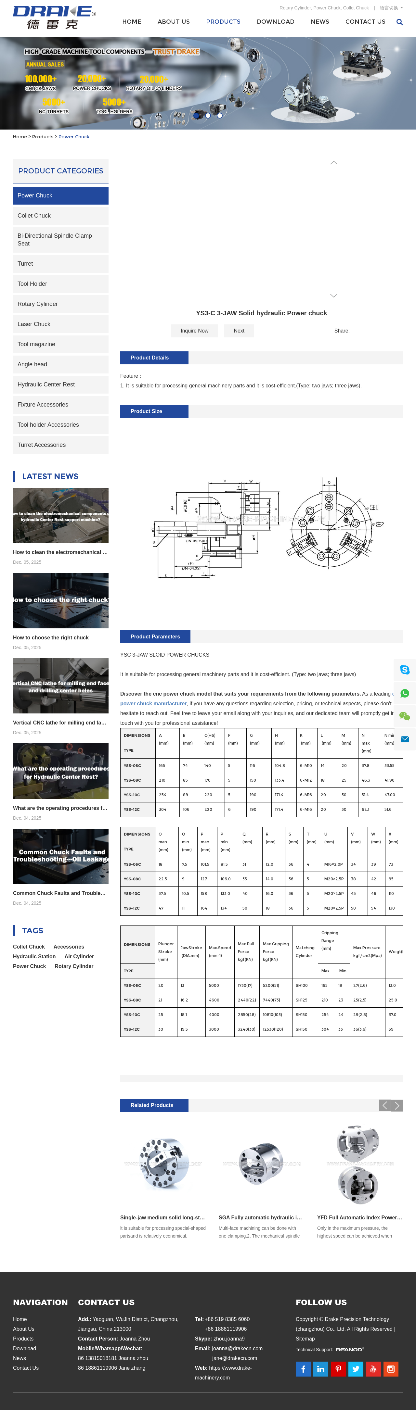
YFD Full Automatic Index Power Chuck (360, 1217)
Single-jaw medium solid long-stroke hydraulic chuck (163, 1217)
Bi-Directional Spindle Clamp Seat (55, 240)
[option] (208, 83)
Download (275, 21)
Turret (25, 263)
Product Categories (60, 171)
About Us (174, 21)
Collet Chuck (356, 7)
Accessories (69, 947)
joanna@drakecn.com (237, 1348)
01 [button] (196, 116)
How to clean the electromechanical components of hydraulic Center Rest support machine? (61, 552)
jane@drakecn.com (234, 1358)
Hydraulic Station (34, 956)
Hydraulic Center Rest (46, 384)
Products (223, 21)
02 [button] (208, 116)
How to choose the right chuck (51, 637)
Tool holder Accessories (48, 425)
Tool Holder (32, 284)
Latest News (50, 476)
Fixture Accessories (43, 404)
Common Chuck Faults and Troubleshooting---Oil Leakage (61, 893)
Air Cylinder (79, 956)
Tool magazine (36, 344)
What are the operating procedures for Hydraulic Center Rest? (61, 808)
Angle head (32, 364)
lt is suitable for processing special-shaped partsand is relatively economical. (163, 1232)
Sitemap (305, 1338)
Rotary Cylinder (295, 7)
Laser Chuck (34, 324)
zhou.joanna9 (229, 1338)
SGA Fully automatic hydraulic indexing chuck (262, 1217)
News (320, 21)
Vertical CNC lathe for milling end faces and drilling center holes (61, 722)
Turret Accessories (42, 445)
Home (131, 21)
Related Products (152, 1105)
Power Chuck (327, 7)
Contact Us (365, 21)
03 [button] (220, 116)
